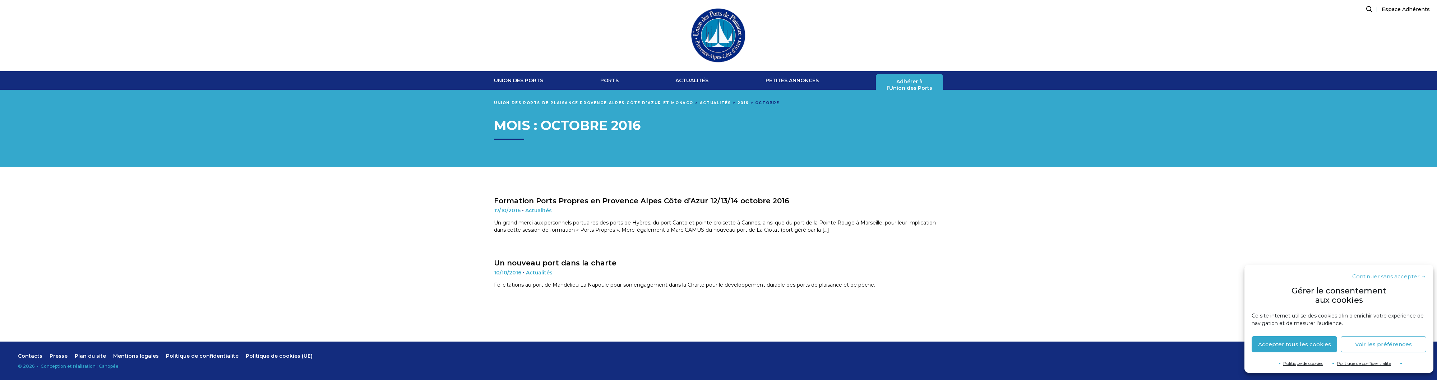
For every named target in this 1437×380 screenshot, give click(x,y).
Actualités (691, 81)
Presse (59, 356)
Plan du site (90, 356)
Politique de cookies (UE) (279, 356)
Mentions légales (136, 356)
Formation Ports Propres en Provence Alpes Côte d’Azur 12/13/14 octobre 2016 (641, 200)
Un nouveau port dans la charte (555, 263)
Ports (609, 81)
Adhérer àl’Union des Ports (909, 85)
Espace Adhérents (1406, 9)
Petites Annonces (792, 81)
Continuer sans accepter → (1389, 276)
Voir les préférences (1383, 344)
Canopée (109, 366)
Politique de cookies (1303, 363)
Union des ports (518, 81)
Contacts (30, 356)
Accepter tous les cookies (1294, 344)
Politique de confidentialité (1364, 363)
